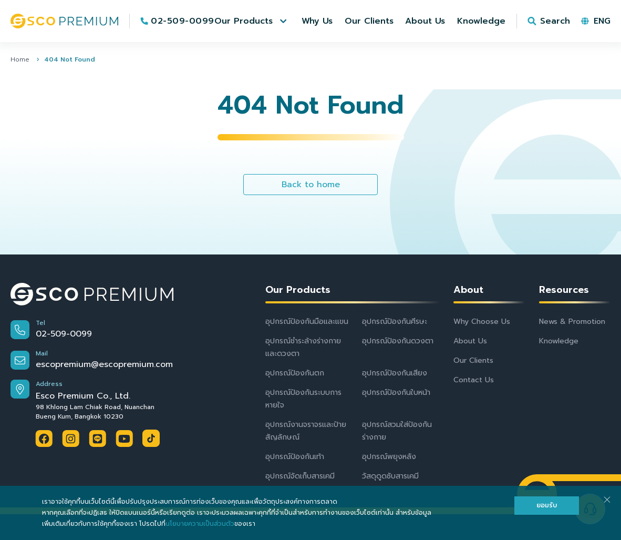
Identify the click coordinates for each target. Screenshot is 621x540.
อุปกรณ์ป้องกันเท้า (294, 456)
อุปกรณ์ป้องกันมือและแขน (306, 321)
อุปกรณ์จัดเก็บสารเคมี (300, 476)
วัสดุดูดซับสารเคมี (390, 476)
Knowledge (558, 341)
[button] (251, 21)
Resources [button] (564, 290)
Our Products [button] (297, 290)
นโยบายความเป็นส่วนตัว (199, 523)
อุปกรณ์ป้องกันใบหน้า (396, 392)
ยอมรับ (546, 505)
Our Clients (473, 360)
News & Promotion (572, 321)
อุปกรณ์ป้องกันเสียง (394, 373)
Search (555, 21)
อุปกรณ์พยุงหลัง (389, 456)
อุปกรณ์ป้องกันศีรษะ (394, 321)
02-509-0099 (182, 21)
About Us (470, 341)
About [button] (468, 290)
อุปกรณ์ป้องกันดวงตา (397, 341)
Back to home (311, 184)
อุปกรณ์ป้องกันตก (294, 373)
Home (20, 59)
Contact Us (473, 379)
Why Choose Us (481, 321)
